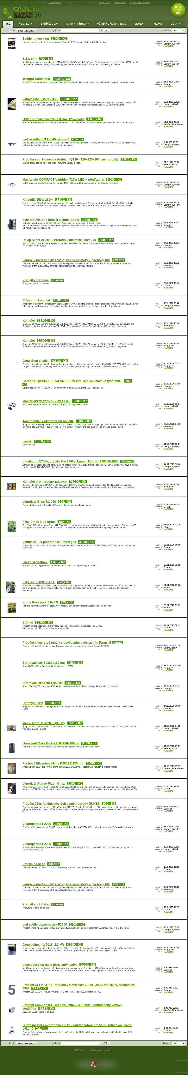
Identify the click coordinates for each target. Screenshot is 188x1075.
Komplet (28, 320)
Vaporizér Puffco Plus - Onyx (43, 783)
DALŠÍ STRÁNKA (26, 31)
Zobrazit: (167, 30)
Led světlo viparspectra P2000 (44, 924)
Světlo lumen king (35, 38)
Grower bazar (54, 2)
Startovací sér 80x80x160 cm (43, 662)
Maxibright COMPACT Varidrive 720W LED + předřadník (63, 179)
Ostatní (176, 24)
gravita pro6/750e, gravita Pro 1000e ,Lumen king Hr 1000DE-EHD (70, 461)
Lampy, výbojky (77, 24)
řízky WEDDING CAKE (38, 582)
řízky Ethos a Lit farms (39, 521)
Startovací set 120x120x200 (42, 683)
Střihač (27, 622)
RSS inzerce (120, 2)
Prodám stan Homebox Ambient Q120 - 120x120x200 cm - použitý (70, 159)
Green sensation (35, 562)
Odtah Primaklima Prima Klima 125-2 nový (53, 119)
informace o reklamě (140, 2)
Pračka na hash (33, 864)
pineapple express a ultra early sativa (50, 964)
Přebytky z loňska (35, 280)
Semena (140, 24)
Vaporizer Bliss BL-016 (39, 501)
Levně (27, 441)
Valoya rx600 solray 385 (40, 99)
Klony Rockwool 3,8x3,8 (40, 602)
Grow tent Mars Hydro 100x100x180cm (50, 743)
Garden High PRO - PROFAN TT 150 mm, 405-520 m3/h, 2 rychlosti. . (72, 381)
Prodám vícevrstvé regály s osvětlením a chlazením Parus (65, 642)
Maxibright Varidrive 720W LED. (46, 401)
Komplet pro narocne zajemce (44, 481)
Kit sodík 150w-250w (37, 199)
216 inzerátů (104, 2)
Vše (8, 24)
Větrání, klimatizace (112, 24)
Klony (158, 24)
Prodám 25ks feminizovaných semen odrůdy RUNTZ (61, 803)
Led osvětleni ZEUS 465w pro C (45, 139)
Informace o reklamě (100, 1050)
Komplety (25, 24)
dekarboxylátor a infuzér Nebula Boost (50, 219)
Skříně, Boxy (49, 24)
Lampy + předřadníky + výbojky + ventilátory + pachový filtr (66, 260)
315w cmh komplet (36, 300)
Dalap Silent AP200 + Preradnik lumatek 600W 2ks (59, 240)
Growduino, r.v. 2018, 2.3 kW (43, 944)
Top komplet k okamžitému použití (48, 421)
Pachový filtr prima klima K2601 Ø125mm (53, 763)
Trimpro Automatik (36, 79)
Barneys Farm (32, 703)
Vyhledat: (56, 30)
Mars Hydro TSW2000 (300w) (43, 723)
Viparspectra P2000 (36, 823)
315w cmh (29, 58)
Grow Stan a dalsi (35, 360)
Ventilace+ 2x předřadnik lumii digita (49, 542)
